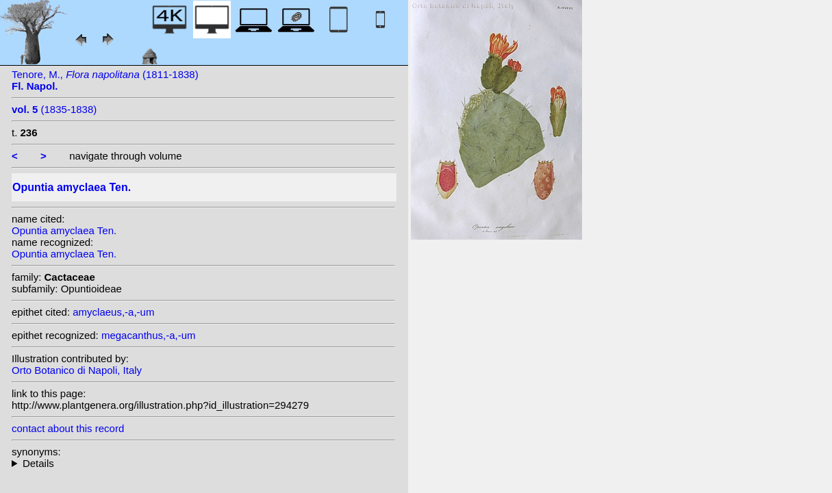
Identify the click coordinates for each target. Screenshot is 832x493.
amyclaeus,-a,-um (113, 312)
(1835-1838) (54, 109)
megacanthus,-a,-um (148, 335)
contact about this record (68, 428)
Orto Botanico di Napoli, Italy (77, 370)
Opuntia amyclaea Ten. (64, 230)
